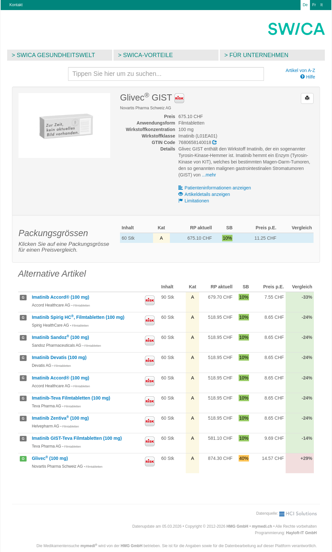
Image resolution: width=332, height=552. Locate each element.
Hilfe (307, 76)
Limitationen (193, 200)
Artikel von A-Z (300, 70)
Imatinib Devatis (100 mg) (59, 357)
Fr (314, 5)
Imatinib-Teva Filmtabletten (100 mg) (71, 398)
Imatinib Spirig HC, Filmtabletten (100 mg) (78, 317)
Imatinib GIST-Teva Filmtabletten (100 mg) (77, 438)
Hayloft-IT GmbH (301, 533)
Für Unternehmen (259, 55)
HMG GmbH (237, 526)
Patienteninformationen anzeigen (214, 187)
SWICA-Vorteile (148, 55)
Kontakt (16, 5)
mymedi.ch (262, 526)
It (321, 5)
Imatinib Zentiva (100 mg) (60, 418)
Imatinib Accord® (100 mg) (60, 297)
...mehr (209, 174)
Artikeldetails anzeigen (204, 194)
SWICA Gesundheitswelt (56, 55)
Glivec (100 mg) (50, 458)
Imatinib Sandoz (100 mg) (60, 337)
